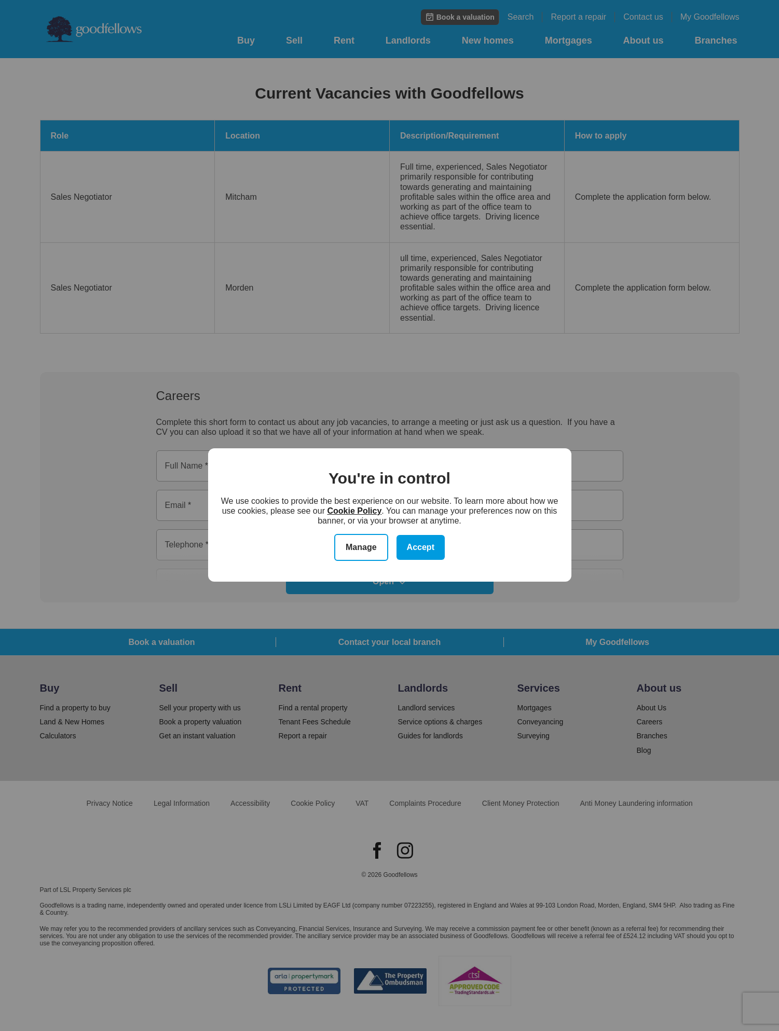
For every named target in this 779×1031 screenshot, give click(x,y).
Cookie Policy (354, 510)
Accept (420, 547)
